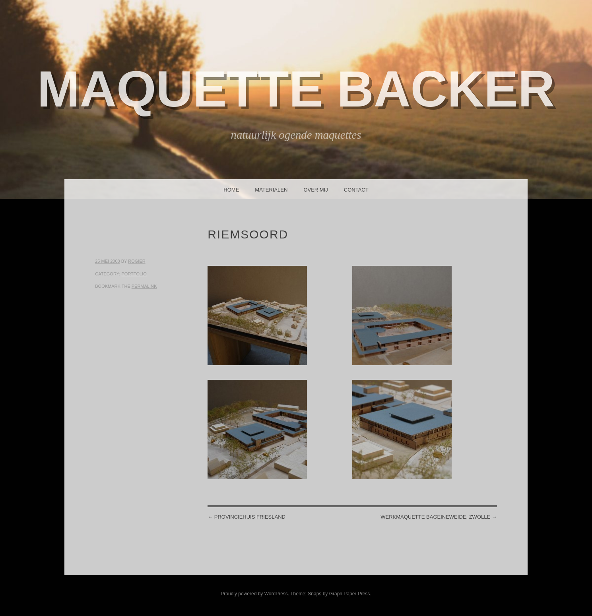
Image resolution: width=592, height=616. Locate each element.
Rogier (136, 261)
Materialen (271, 190)
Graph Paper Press (349, 594)
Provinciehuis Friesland (246, 517)
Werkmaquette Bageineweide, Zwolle (438, 517)
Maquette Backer (296, 88)
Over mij (315, 190)
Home (231, 190)
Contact (356, 190)
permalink (144, 286)
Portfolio (133, 273)
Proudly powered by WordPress (254, 594)
